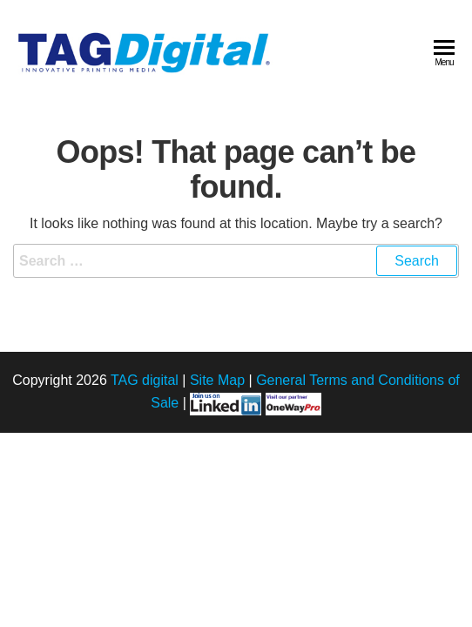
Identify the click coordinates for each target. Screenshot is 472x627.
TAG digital (145, 380)
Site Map (217, 380)
